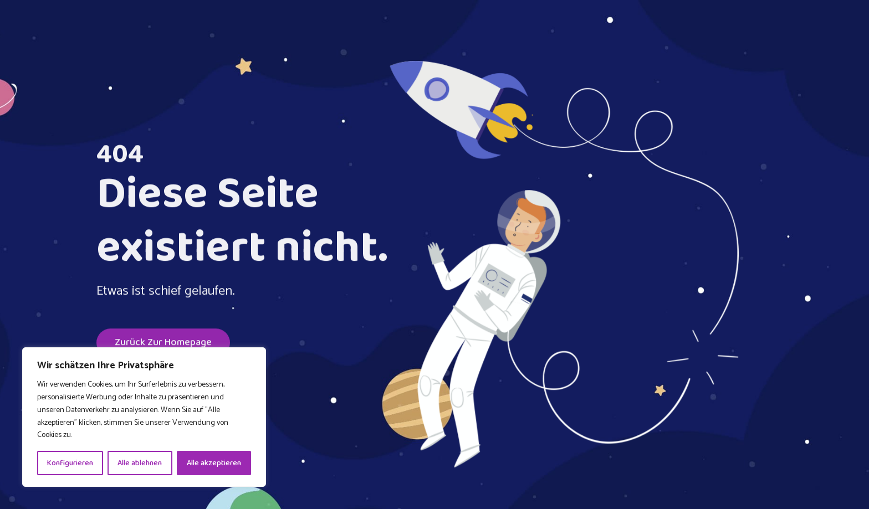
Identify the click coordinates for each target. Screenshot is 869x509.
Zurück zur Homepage (163, 344)
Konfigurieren (70, 463)
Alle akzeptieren (214, 463)
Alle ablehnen (139, 463)
